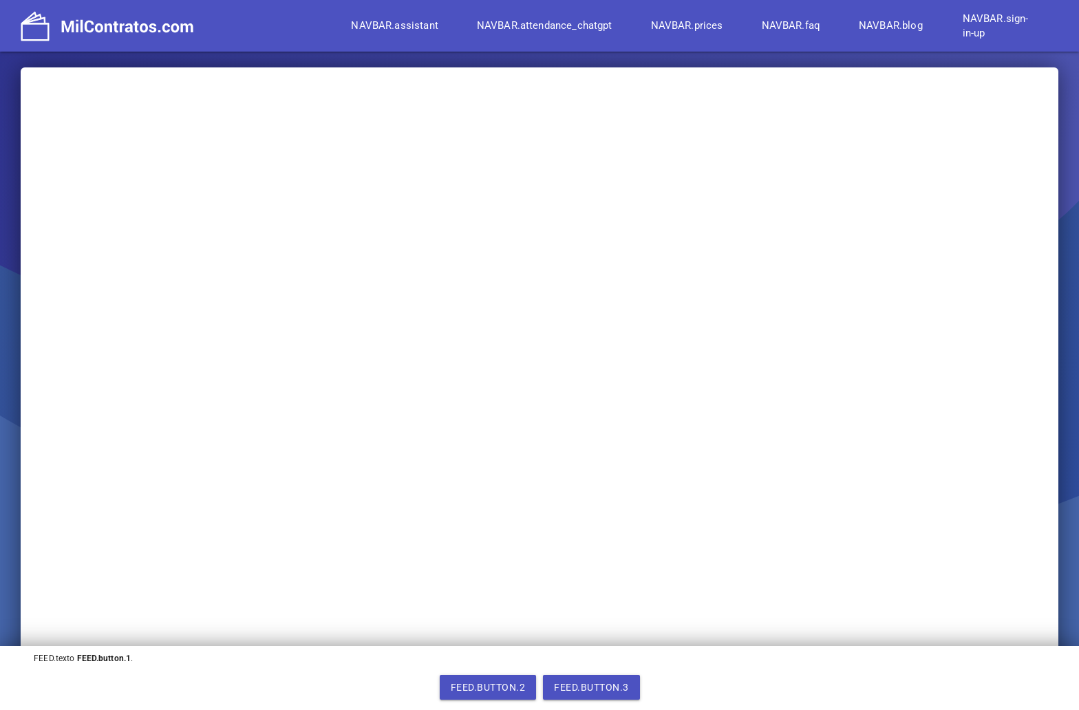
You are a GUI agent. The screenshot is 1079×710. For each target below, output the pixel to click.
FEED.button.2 (488, 687)
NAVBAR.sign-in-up (996, 25)
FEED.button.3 (591, 687)
